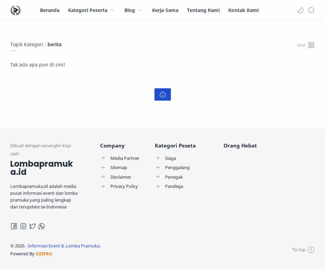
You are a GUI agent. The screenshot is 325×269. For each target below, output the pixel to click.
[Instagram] (23, 226)
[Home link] (162, 94)
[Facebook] (14, 226)
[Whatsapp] (41, 226)
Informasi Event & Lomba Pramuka (63, 246)
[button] (300, 10)
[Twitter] (32, 226)
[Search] (311, 10)
